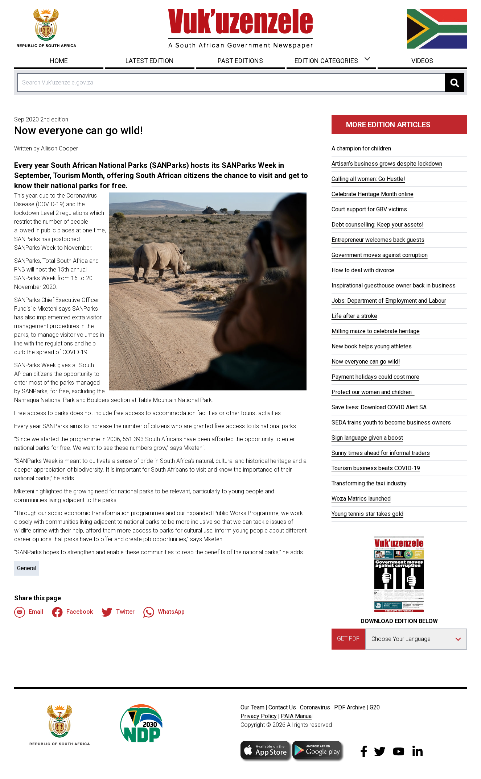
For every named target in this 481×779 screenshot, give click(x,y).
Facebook (72, 612)
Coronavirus (315, 707)
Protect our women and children (373, 392)
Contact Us (282, 707)
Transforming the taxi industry (369, 483)
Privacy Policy (258, 716)
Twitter (118, 612)
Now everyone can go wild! (366, 361)
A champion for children (361, 148)
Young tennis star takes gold (367, 513)
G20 (375, 707)
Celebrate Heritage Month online (373, 194)
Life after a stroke (354, 315)
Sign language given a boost (367, 437)
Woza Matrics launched (361, 498)
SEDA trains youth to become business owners (391, 422)
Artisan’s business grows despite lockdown (387, 163)
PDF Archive (350, 707)
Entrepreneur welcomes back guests (378, 239)
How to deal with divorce (363, 270)
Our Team (252, 707)
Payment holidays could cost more (375, 376)
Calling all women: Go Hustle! (368, 178)
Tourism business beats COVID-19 (376, 468)
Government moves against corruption (380, 255)
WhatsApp (164, 612)
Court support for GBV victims (369, 209)
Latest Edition (150, 61)
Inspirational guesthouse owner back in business (394, 285)
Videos (422, 61)
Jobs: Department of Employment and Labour (389, 300)
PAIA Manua (296, 716)
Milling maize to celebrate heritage (376, 331)
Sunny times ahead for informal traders (381, 452)
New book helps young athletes (372, 346)
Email (28, 612)
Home (59, 61)
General (26, 568)
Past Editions (240, 61)
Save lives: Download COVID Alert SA (379, 407)
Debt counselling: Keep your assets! (378, 224)
